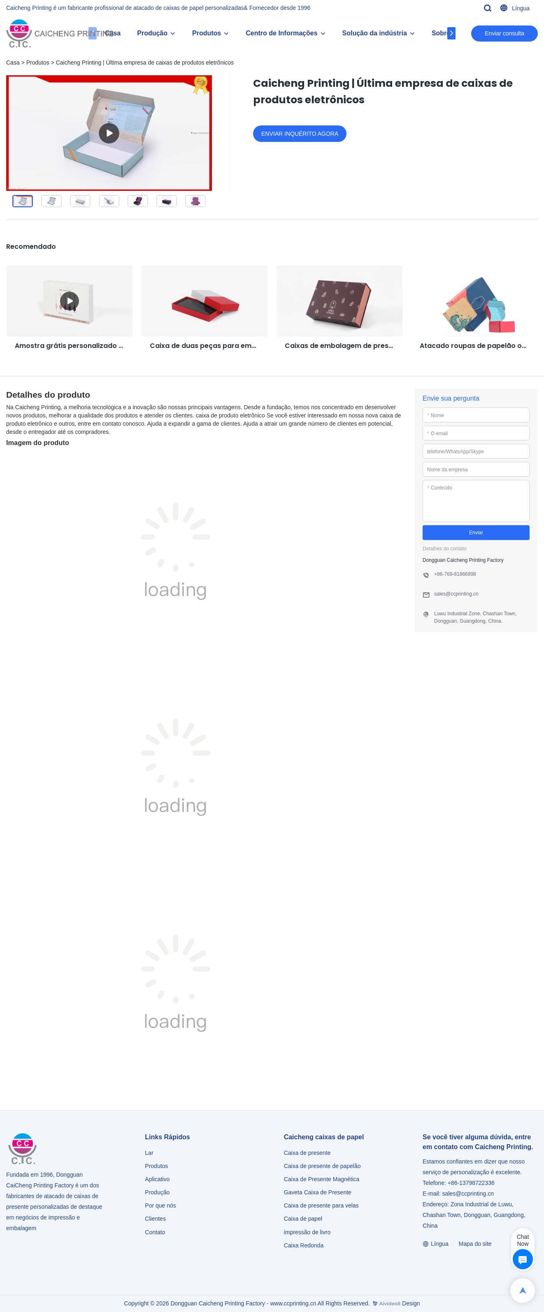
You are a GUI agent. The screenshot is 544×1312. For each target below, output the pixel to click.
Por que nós (160, 1205)
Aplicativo (157, 1179)
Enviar (476, 532)
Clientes (155, 1218)
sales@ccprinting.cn (468, 1193)
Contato (155, 1232)
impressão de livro (307, 1232)
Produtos (206, 33)
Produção (152, 33)
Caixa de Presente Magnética (322, 1179)
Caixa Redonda (304, 1245)
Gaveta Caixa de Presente (317, 1192)
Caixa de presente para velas (321, 1205)
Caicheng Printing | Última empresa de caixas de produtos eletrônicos (145, 62)
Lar (149, 1153)
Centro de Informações (281, 33)
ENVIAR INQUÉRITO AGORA (299, 133)
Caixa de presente (307, 1153)
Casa (13, 62)
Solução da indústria (374, 33)
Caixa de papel (303, 1218)
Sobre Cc (446, 33)
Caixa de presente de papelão (322, 1166)
